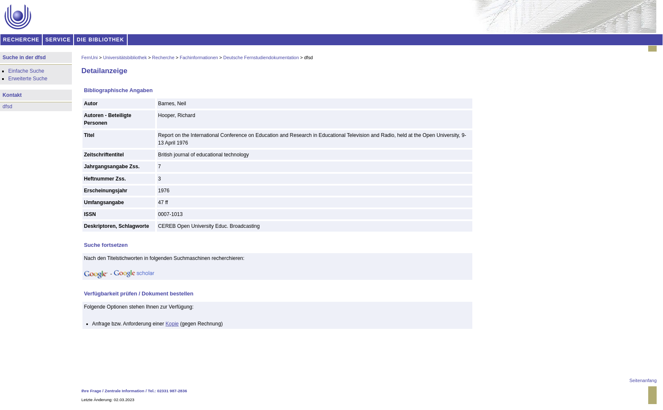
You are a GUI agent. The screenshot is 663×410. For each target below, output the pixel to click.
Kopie (172, 324)
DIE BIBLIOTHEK (100, 40)
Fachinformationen (199, 57)
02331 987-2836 (172, 390)
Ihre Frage (91, 390)
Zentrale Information (125, 390)
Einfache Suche (26, 71)
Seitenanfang (643, 380)
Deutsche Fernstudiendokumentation (261, 57)
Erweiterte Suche (27, 79)
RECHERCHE (21, 40)
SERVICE (58, 40)
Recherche (163, 57)
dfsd (7, 106)
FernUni (89, 57)
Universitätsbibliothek (125, 57)
